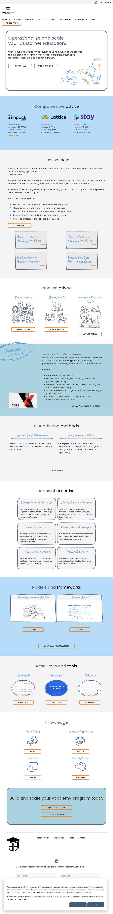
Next (62, 463)
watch (80, 751)
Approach (41, 19)
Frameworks (65, 19)
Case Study (15, 135)
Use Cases (29, 19)
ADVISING (20, 66)
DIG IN (20, 225)
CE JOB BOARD (104, 2)
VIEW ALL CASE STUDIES (86, 406)
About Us (6, 19)
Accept (78, 905)
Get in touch (11, 23)
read (32, 751)
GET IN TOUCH (56, 807)
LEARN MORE (23, 329)
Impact (53, 19)
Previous (50, 463)
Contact (82, 837)
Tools (92, 19)
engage (80, 777)
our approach (46, 66)
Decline (96, 905)
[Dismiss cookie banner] (103, 882)
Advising (17, 19)
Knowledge (80, 19)
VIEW (32, 777)
